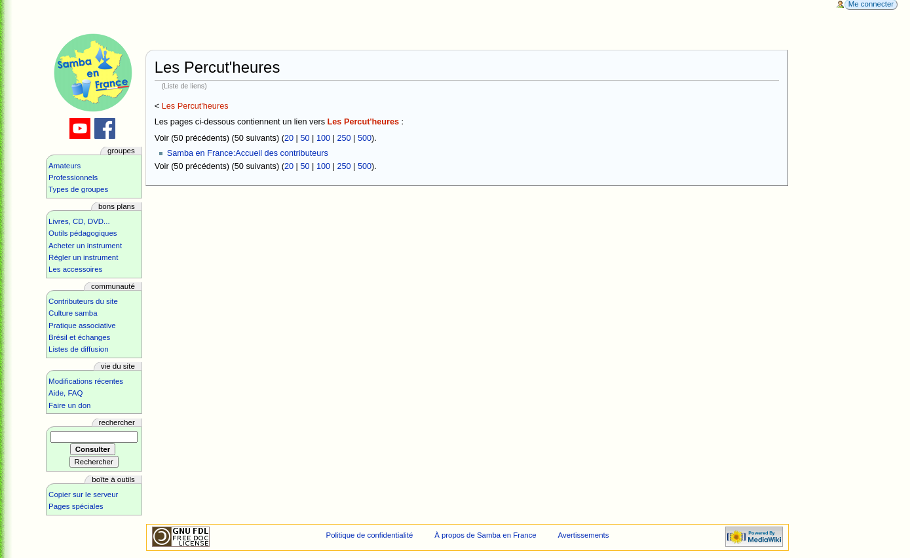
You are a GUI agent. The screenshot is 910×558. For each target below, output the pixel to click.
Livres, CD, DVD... (79, 221)
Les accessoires (75, 269)
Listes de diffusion (78, 349)
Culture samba (72, 313)
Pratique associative (82, 325)
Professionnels (73, 177)
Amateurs (64, 166)
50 (304, 138)
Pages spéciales (75, 506)
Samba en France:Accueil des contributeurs (247, 153)
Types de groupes (78, 189)
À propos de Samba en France (485, 535)
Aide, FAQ (65, 393)
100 (323, 138)
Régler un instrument (83, 257)
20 (289, 138)
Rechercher (117, 422)
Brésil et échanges (79, 337)
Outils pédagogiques (82, 233)
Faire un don (69, 405)
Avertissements (583, 535)
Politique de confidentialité (369, 535)
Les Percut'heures (195, 106)
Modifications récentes (85, 381)
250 (344, 138)
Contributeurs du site (83, 301)
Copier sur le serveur (83, 494)
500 (364, 138)
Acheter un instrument (85, 246)
